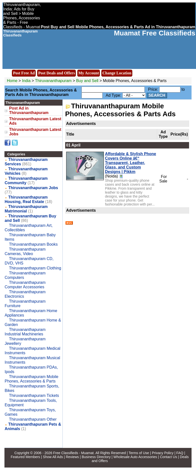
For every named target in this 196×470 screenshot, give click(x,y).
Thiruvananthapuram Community (26, 180)
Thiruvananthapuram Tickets (34, 395)
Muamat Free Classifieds (154, 33)
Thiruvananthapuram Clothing (35, 268)
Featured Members (25, 457)
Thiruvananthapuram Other (32, 419)
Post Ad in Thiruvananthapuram (29, 110)
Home (12, 81)
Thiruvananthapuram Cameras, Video (25, 251)
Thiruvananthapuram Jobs (33, 188)
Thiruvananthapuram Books (33, 244)
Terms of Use (139, 453)
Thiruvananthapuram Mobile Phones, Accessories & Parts (31, 379)
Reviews (72, 457)
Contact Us (168, 457)
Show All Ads (53, 457)
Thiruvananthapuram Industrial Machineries (25, 331)
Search (156, 95)
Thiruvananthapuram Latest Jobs (35, 131)
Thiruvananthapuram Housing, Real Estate (26, 199)
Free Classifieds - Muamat (73, 453)
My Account (88, 73)
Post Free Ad (24, 73)
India (26, 81)
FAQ (179, 453)
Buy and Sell (87, 81)
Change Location (116, 73)
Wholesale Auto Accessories (135, 457)
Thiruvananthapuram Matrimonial (26, 209)
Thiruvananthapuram (54, 81)
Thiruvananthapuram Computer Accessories (25, 284)
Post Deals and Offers (56, 73)
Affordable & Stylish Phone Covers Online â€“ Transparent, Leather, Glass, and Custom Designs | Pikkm (130, 163)
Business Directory (96, 457)
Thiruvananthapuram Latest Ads (35, 121)
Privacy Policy (162, 453)
